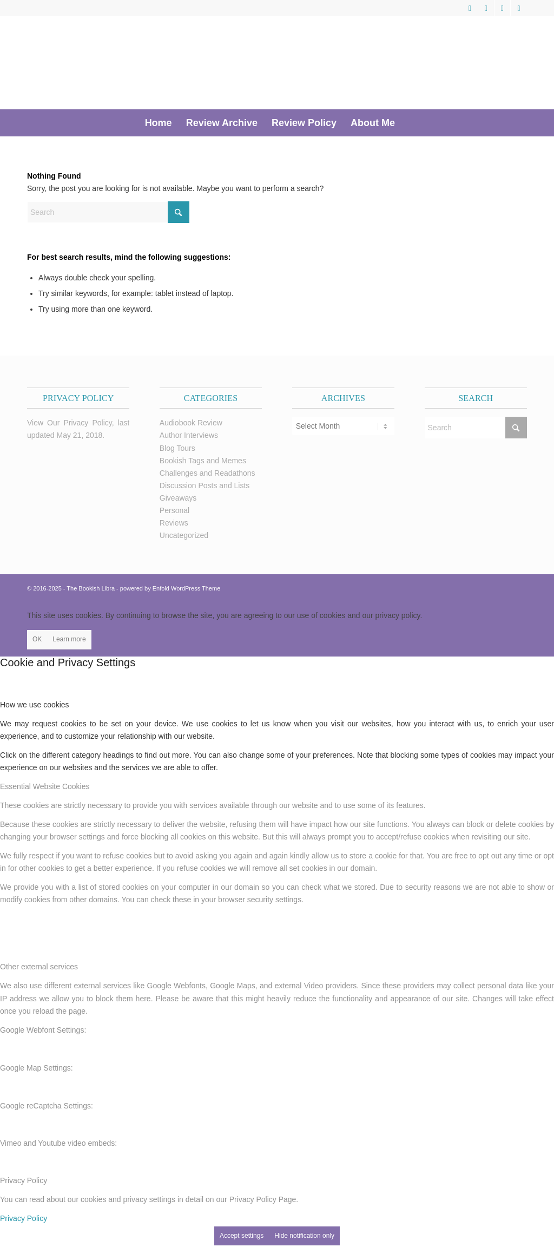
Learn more (68, 639)
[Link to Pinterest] (502, 8)
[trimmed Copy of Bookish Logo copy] (180, 62)
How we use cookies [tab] (34, 704)
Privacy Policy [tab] (23, 1180)
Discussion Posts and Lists (205, 485)
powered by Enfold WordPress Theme (170, 588)
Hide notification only (304, 1235)
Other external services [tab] (39, 966)
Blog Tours (177, 448)
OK (37, 639)
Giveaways (178, 498)
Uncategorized (184, 535)
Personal (174, 510)
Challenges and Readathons (207, 473)
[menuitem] (158, 122)
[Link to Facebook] (486, 8)
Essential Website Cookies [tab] (44, 786)
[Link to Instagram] (519, 8)
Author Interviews (189, 435)
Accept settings (241, 1235)
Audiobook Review (191, 422)
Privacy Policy (23, 1218)
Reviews (174, 523)
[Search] (409, 122)
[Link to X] (470, 8)
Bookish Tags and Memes (203, 460)
